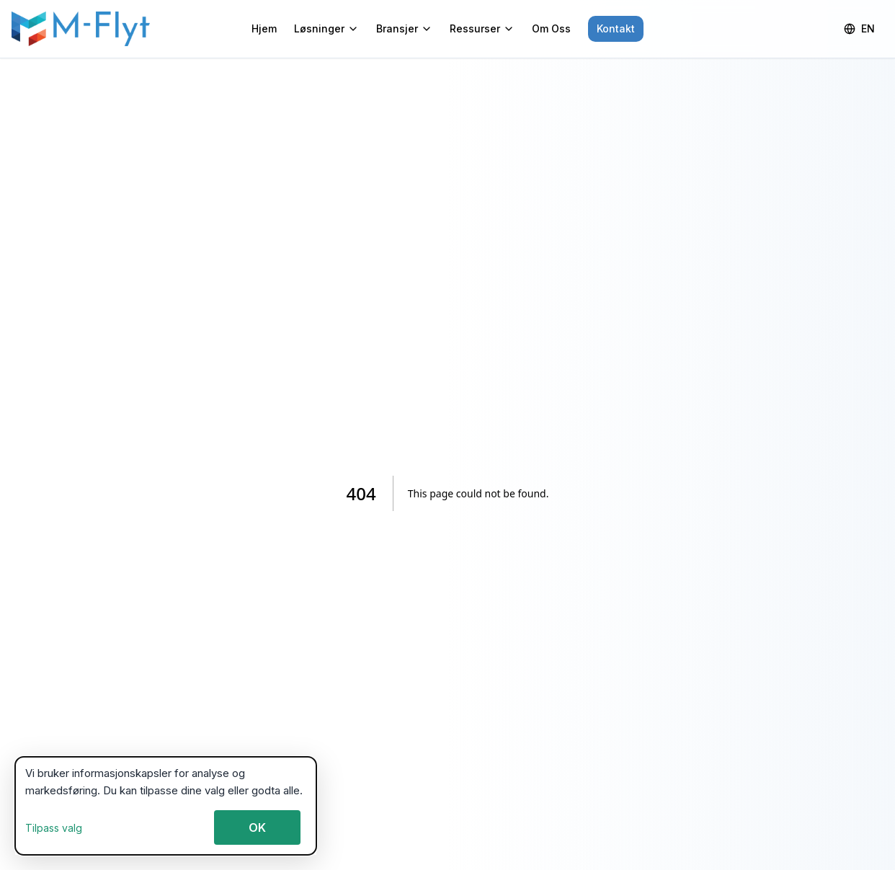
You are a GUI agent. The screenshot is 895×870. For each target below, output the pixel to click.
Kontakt (616, 28)
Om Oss (551, 28)
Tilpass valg (53, 828)
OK (257, 827)
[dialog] (165, 806)
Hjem (264, 28)
